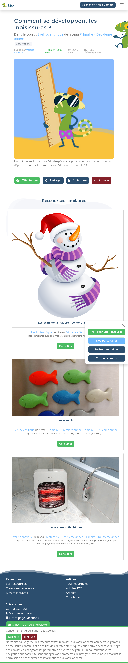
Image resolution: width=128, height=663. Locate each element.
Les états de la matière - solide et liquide (65, 322)
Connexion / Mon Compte (98, 5)
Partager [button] (53, 180)
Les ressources (16, 584)
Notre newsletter (106, 349)
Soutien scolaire (19, 613)
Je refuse (29, 637)
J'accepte (13, 637)
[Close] (123, 325)
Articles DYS (74, 588)
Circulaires (73, 597)
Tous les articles (77, 584)
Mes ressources (17, 593)
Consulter (65, 346)
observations (23, 43)
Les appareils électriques (65, 527)
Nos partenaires (107, 340)
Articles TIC (74, 593)
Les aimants (66, 420)
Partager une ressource (106, 331)
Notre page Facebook (22, 618)
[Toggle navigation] (121, 5)
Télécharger (27, 180)
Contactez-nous (107, 358)
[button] (77, 180)
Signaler (101, 180)
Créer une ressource (20, 588)
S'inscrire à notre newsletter (28, 625)
